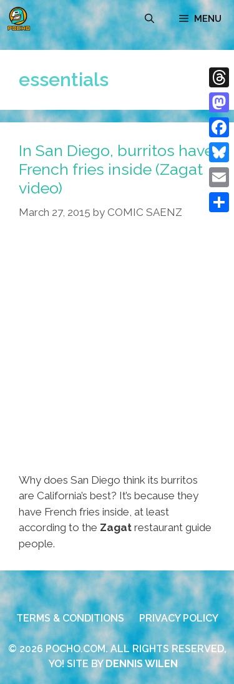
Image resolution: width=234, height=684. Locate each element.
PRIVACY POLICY (178, 618)
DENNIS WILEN (141, 664)
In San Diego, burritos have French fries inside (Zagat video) (116, 169)
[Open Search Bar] (149, 18)
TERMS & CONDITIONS (70, 618)
